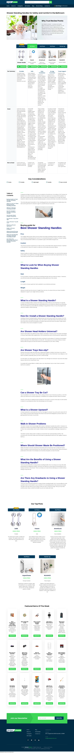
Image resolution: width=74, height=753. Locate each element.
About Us (13, 6)
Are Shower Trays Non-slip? (13, 219)
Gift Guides (27, 6)
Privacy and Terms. (48, 747)
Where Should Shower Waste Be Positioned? (12, 232)
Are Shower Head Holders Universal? (11, 216)
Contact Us (47, 6)
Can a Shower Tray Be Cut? (12, 222)
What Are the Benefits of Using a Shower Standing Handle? (12, 235)
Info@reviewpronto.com (50, 738)
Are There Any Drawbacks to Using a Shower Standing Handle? (12, 240)
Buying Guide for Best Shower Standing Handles (12, 200)
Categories (20, 6)
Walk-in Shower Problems (11, 228)
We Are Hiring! (39, 6)
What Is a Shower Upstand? (11, 225)
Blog (33, 6)
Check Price (23, 66)
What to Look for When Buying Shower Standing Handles (12, 204)
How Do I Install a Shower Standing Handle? (11, 212)
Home (8, 6)
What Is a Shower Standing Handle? (11, 208)
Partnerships (38, 731)
